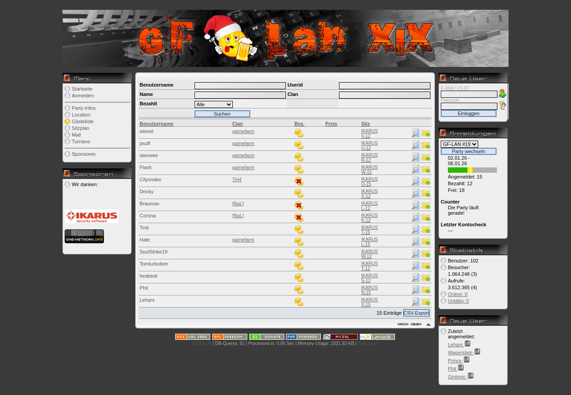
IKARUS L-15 (369, 242)
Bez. (299, 123)
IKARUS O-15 (369, 182)
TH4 (237, 179)
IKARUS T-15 (369, 230)
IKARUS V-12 (369, 133)
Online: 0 (458, 294)
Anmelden (83, 95)
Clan (237, 123)
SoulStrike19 (153, 251)
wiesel (146, 131)
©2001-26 (201, 343)
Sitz (365, 123)
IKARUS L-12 (369, 206)
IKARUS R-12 (369, 157)
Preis (331, 123)
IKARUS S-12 (369, 278)
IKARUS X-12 (369, 194)
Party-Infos (83, 108)
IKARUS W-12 (369, 254)
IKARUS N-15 (369, 290)
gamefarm (243, 131)
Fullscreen (368, 343)
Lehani (147, 300)
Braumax (149, 203)
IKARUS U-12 (369, 145)
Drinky (146, 191)
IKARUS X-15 (369, 302)
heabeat (148, 276)
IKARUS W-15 (369, 170)
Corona (148, 215)
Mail (76, 134)
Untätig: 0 (458, 301)
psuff (145, 143)
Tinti (144, 227)
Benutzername (157, 123)
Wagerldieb (461, 352)
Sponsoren (83, 154)
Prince (455, 360)
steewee (149, 155)
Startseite (82, 88)
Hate (145, 239)
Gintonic (457, 376)
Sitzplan (80, 128)
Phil (144, 288)
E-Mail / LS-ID (454, 88)
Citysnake (150, 179)
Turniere (81, 141)
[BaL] (238, 203)
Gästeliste (83, 121)
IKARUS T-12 (369, 266)
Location (81, 114)
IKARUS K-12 (369, 218)
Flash (146, 167)
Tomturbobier (154, 263)
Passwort (450, 100)
